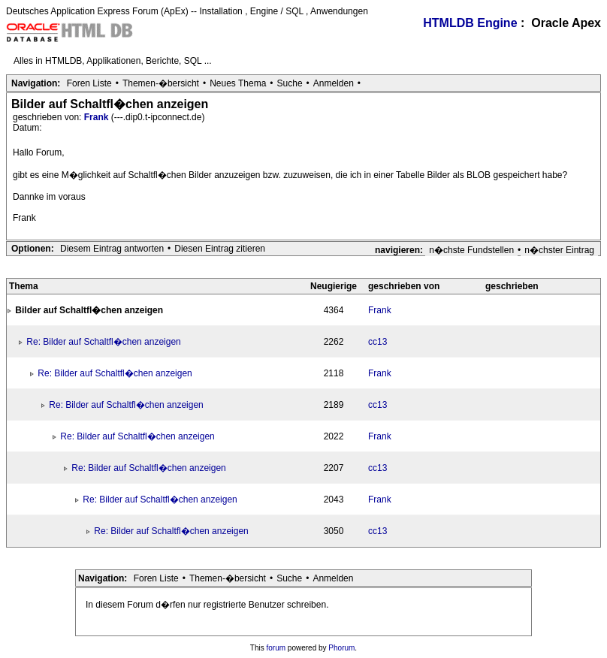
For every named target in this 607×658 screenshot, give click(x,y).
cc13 (377, 342)
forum (276, 648)
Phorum (341, 648)
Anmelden (333, 83)
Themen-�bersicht (160, 83)
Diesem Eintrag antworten (112, 248)
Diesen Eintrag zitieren (219, 248)
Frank (97, 117)
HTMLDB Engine (470, 23)
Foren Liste (89, 83)
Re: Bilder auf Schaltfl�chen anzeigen (103, 342)
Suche (290, 83)
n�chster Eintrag (559, 250)
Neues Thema (238, 83)
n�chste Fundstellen (471, 250)
